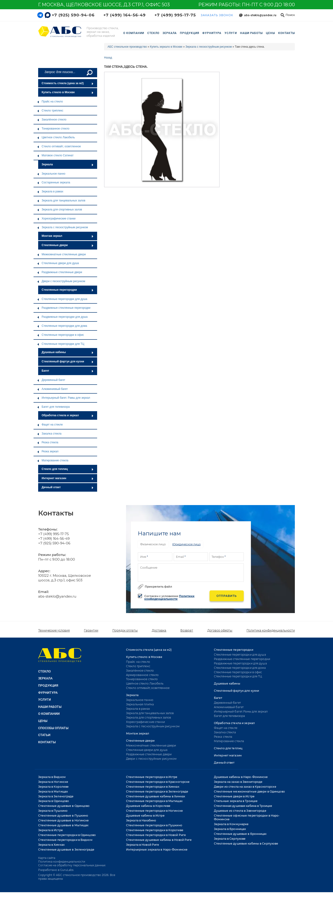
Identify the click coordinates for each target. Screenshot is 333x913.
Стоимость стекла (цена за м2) (68, 83)
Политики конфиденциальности (169, 597)
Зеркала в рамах (50, 191)
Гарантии (91, 630)
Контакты (286, 33)
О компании (133, 33)
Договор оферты (219, 630)
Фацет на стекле (50, 424)
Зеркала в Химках (51, 844)
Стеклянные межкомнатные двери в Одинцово (249, 791)
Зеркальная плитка (140, 704)
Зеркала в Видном (52, 777)
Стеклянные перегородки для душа (62, 299)
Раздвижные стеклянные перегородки (63, 307)
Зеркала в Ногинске (53, 781)
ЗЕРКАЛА (170, 33)
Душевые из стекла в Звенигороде (240, 810)
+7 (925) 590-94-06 (73, 15)
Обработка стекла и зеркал (68, 415)
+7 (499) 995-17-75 (175, 15)
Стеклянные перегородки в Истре (152, 777)
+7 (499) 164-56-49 (124, 15)
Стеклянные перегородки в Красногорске (158, 781)
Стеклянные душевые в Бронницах (240, 834)
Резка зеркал (48, 451)
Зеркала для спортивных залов (59, 209)
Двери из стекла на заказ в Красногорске (245, 786)
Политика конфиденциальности (271, 630)
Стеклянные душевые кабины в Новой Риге (159, 840)
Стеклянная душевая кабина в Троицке (243, 806)
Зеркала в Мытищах (53, 791)
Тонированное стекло (53, 128)
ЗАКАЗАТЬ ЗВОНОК (217, 15)
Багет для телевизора (53, 406)
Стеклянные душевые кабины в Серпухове (246, 843)
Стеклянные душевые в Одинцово (63, 806)
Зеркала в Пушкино (53, 810)
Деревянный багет (51, 380)
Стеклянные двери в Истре (234, 796)
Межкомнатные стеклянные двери (61, 254)
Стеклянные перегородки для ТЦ (60, 343)
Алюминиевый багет (52, 389)
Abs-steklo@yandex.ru (260, 15)
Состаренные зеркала (53, 182)
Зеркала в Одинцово (53, 801)
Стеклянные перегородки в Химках (152, 786)
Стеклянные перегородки (68, 289)
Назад (108, 57)
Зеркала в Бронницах (230, 829)
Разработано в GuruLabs (56, 870)
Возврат (186, 630)
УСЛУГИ (231, 33)
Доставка (159, 630)
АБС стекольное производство (127, 46)
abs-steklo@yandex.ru (57, 596)
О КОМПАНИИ (49, 714)
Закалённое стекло (51, 119)
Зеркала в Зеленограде (56, 796)
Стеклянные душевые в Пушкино (63, 815)
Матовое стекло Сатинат (55, 155)
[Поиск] (89, 72)
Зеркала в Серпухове (230, 838)
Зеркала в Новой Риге (142, 844)
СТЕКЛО (153, 33)
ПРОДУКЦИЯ (189, 33)
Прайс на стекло (50, 101)
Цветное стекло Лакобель (56, 137)
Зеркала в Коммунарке (231, 824)
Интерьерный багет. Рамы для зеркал (63, 397)
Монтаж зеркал (68, 236)
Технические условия (54, 630)
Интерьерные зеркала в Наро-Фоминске (157, 849)
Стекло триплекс (50, 110)
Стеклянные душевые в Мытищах (63, 825)
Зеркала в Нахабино (141, 820)
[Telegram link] (40, 15)
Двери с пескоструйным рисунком (61, 281)
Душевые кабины (68, 352)
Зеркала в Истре (50, 830)
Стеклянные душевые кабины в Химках (155, 796)
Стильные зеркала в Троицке (236, 801)
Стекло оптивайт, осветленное (59, 146)
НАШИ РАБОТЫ (251, 33)
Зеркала (68, 164)
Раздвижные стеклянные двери (59, 272)
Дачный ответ (68, 487)
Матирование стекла (52, 460)
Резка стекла (47, 442)
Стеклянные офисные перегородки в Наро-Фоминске (247, 817)
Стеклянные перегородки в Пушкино (154, 825)
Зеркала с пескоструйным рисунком (62, 227)
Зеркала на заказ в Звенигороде (238, 781)
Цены (270, 33)
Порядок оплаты (125, 630)
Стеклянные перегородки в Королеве (154, 830)
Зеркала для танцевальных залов (61, 200)
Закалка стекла (49, 433)
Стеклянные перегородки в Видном (65, 840)
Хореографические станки (56, 218)
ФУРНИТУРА (211, 33)
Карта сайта (46, 858)
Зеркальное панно (51, 173)
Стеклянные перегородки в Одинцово (67, 835)
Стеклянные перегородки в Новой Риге (156, 835)
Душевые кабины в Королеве (148, 806)
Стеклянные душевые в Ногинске (63, 820)
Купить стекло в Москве (68, 92)
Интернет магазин (68, 478)
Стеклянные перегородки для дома (62, 325)
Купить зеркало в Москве (166, 46)
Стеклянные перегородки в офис (60, 334)
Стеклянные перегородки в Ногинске (154, 810)
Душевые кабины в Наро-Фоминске (241, 777)
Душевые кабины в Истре (145, 815)
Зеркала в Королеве (53, 786)
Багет (68, 370)
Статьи (44, 735)
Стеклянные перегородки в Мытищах (154, 801)
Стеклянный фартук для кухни (68, 361)
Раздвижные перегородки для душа (62, 316)
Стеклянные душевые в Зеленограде (66, 849)
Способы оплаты (53, 728)
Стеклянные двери (68, 245)
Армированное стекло (142, 675)
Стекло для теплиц (68, 469)
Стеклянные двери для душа (58, 263)
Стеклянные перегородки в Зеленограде (157, 791)
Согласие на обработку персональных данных (71, 865)
